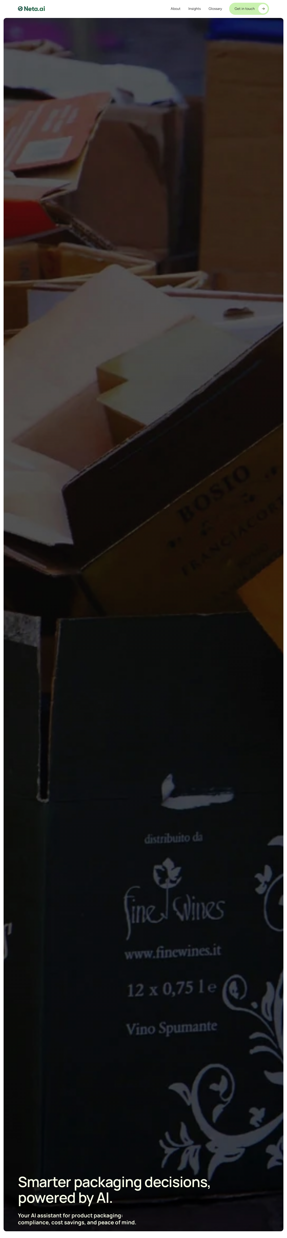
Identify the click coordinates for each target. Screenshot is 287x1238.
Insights (194, 9)
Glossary (215, 9)
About (175, 9)
